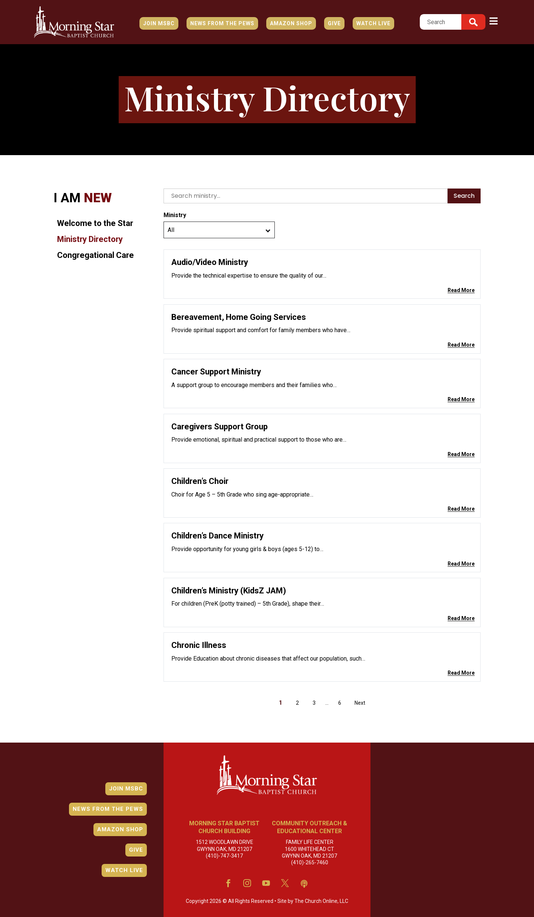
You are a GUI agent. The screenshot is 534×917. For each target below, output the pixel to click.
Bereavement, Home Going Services (238, 317)
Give (334, 23)
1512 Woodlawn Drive (224, 841)
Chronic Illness (198, 645)
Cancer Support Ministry (216, 371)
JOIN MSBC (159, 23)
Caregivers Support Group (219, 426)
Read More (461, 290)
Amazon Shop (291, 23)
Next (360, 703)
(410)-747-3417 (224, 849)
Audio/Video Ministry (209, 262)
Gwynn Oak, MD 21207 (224, 845)
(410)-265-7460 (309, 855)
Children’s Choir (199, 481)
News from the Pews (222, 23)
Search (464, 195)
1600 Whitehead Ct (309, 846)
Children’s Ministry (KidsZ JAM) (228, 590)
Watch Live (373, 23)
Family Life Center (309, 842)
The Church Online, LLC (300, 901)
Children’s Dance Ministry (217, 535)
